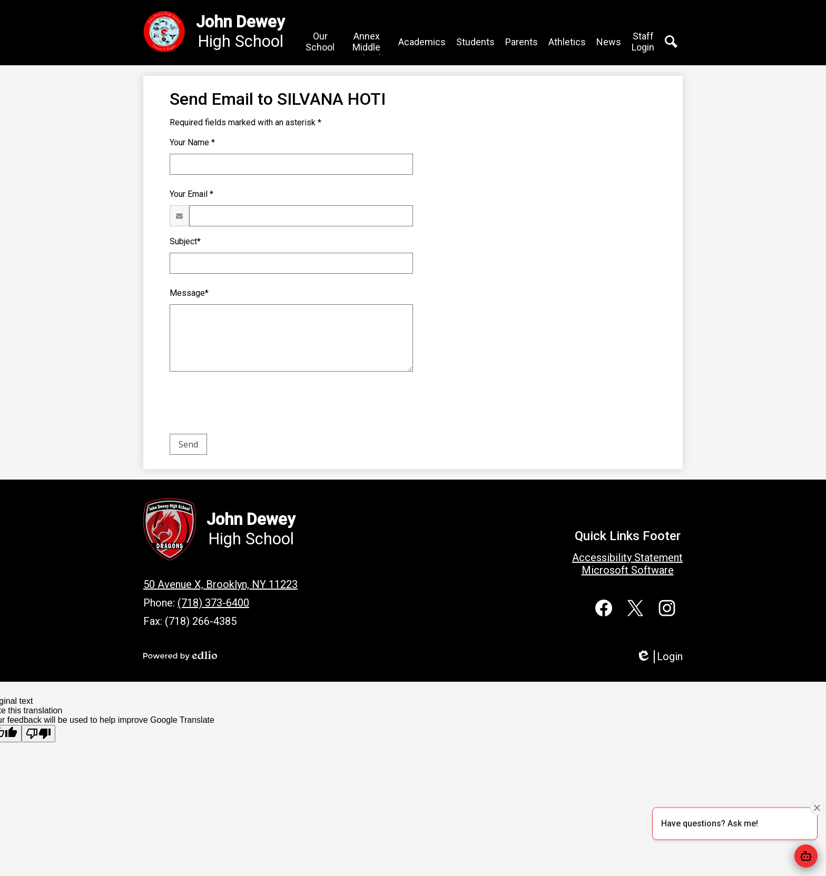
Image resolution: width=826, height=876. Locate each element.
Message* (189, 294)
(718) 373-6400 (213, 602)
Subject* (185, 242)
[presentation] (250, 405)
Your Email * (191, 195)
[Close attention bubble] (817, 807)
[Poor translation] (38, 733)
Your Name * (192, 143)
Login (659, 656)
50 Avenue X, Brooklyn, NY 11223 (220, 584)
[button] (335, 42)
